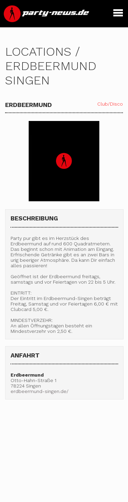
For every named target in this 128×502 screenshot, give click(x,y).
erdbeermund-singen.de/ (40, 391)
